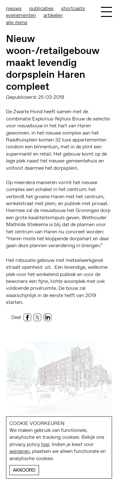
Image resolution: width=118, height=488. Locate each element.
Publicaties (41, 8)
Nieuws (14, 8)
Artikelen (53, 15)
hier (45, 444)
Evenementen (21, 15)
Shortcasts (73, 8)
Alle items (16, 22)
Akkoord (24, 470)
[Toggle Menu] (106, 12)
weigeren (19, 451)
